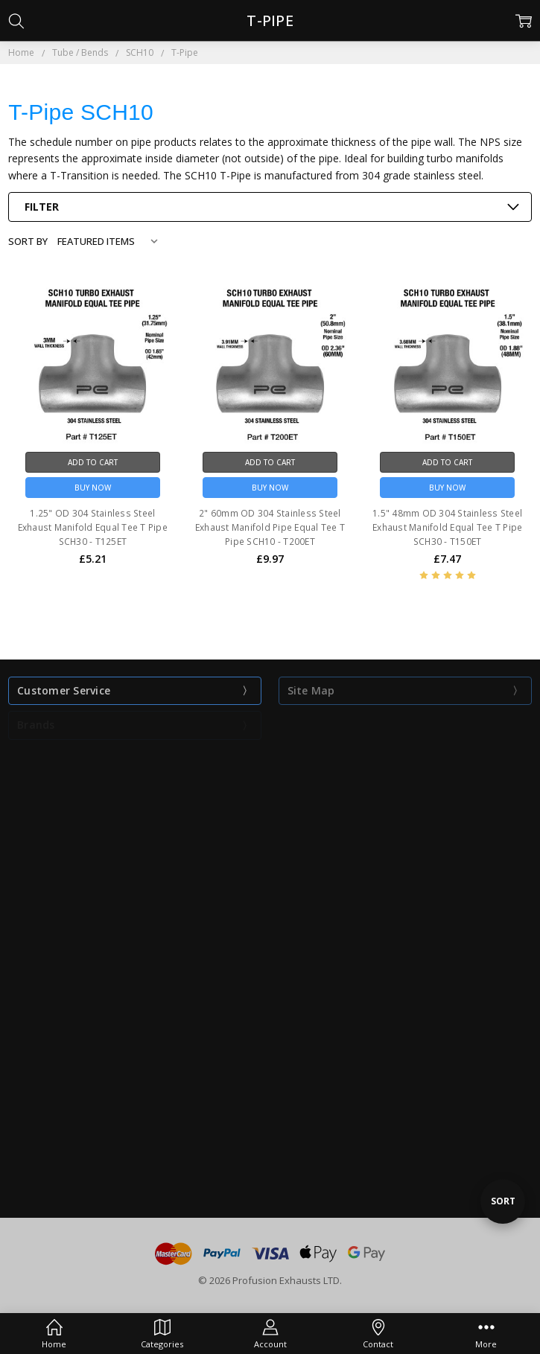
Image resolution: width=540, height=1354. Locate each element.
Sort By (28, 241)
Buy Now (92, 487)
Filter (42, 206)
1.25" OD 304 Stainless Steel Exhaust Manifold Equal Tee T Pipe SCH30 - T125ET (93, 527)
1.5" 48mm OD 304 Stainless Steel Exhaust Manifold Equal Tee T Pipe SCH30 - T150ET (447, 527)
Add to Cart (93, 462)
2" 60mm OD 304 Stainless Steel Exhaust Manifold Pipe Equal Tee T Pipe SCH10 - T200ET (270, 527)
